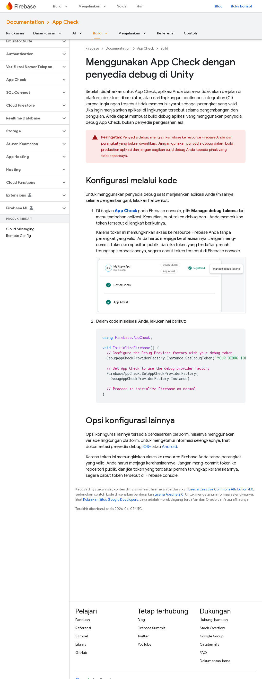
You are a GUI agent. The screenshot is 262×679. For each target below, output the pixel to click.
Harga (142, 6)
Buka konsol (241, 6)
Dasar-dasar (44, 33)
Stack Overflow (212, 628)
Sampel (81, 636)
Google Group (211, 636)
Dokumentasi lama (215, 660)
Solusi (122, 6)
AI (74, 33)
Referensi (165, 33)
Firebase (92, 48)
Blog (219, 6)
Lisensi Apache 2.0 (169, 494)
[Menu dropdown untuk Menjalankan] (106, 6)
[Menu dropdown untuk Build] (68, 6)
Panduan (82, 619)
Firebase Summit (151, 628)
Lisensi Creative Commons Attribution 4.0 (220, 489)
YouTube (144, 644)
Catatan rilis (209, 644)
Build (57, 6)
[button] (30, 41)
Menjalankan (89, 6)
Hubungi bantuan (214, 619)
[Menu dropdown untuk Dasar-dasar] (61, 33)
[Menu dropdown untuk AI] (82, 33)
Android (169, 446)
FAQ (203, 652)
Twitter (143, 636)
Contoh (190, 33)
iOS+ (147, 446)
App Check (65, 22)
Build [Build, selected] (97, 33)
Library (80, 644)
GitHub (81, 652)
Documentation (25, 22)
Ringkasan (15, 33)
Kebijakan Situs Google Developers (110, 499)
